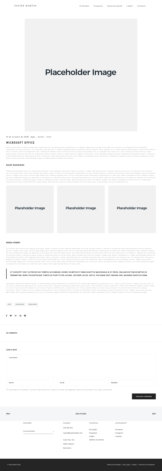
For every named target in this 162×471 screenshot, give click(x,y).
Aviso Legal (126, 464)
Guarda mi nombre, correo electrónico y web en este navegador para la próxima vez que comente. (60, 390)
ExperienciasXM (114, 6)
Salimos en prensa (96, 440)
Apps (33, 137)
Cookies (134, 464)
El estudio (93, 429)
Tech (48, 137)
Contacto (141, 6)
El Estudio (84, 6)
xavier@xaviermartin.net (72, 433)
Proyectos (98, 6)
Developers (33, 304)
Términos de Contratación (147, 464)
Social (41, 137)
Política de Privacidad (114, 464)
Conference (20, 304)
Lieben (130, 6)
